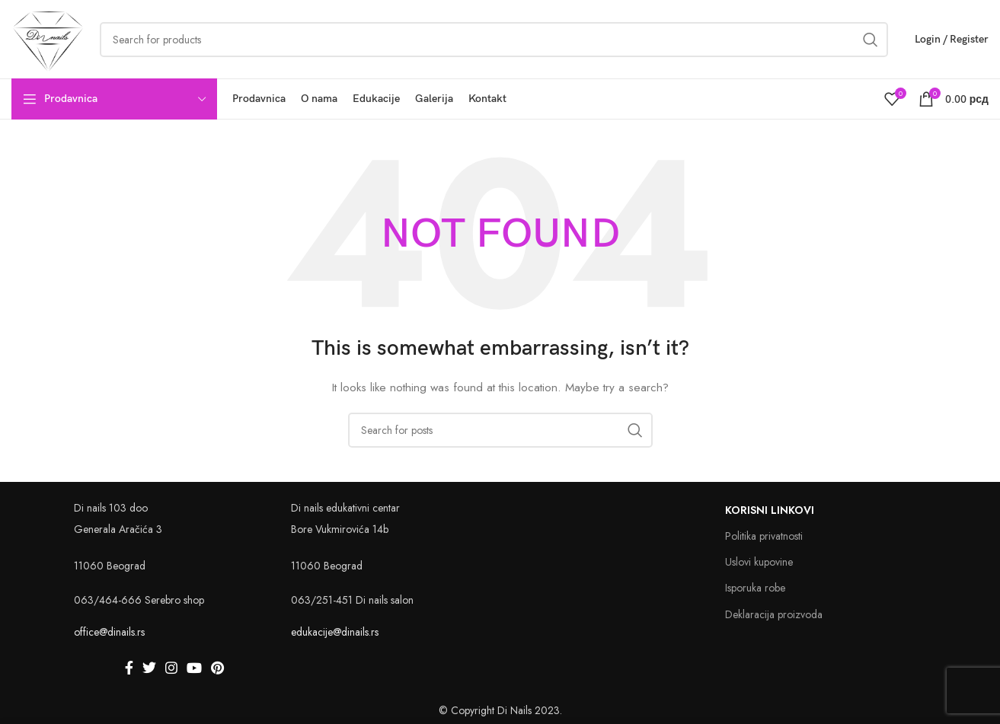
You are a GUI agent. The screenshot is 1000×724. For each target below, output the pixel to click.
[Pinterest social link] (217, 668)
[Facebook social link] (129, 668)
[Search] (500, 430)
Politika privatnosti (764, 537)
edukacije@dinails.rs (335, 633)
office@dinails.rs (109, 633)
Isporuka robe (755, 589)
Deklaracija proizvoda (774, 615)
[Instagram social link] (171, 668)
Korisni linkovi (769, 511)
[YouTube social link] (194, 668)
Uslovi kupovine (759, 563)
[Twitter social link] (149, 668)
